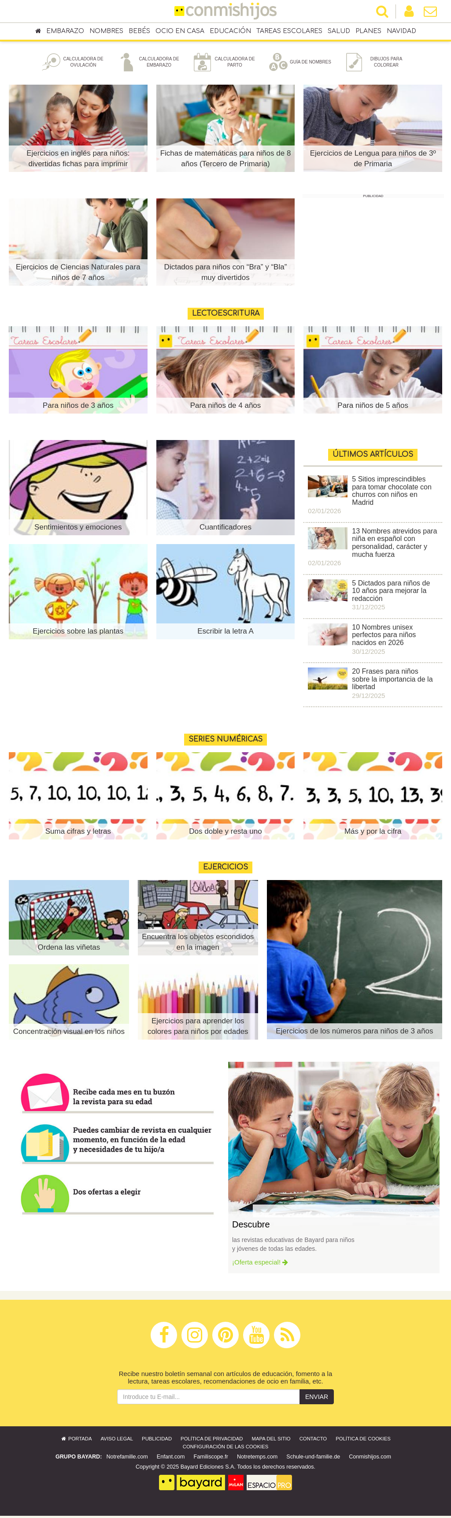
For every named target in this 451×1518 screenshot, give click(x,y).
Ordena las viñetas (69, 949)
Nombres (106, 31)
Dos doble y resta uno (225, 833)
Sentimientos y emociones (78, 529)
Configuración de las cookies (226, 1448)
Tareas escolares (289, 31)
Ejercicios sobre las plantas (78, 633)
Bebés (139, 31)
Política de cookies (363, 1440)
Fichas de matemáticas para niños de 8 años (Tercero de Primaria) (225, 160)
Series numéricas (225, 742)
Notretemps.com (257, 1459)
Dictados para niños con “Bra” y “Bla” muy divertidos (225, 274)
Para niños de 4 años (225, 407)
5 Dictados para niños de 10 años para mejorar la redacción (391, 593)
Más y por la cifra (372, 833)
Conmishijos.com (370, 1459)
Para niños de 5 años (372, 407)
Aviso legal (117, 1440)
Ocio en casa (179, 31)
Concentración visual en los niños (69, 1028)
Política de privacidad (212, 1440)
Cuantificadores (225, 529)
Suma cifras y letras (78, 833)
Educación (230, 31)
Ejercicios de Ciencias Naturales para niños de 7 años (78, 274)
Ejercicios (225, 869)
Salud (339, 31)
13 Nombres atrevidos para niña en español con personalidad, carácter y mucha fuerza (394, 545)
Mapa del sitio (271, 1440)
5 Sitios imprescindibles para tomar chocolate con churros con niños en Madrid (392, 492)
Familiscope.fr (211, 1459)
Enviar (316, 1398)
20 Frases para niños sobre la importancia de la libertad (392, 681)
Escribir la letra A (225, 633)
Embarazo (65, 31)
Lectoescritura (225, 316)
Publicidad (157, 1440)
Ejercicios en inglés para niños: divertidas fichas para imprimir (77, 160)
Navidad (401, 31)
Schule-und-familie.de (313, 1459)
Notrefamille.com (127, 1459)
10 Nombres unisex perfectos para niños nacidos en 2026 (384, 637)
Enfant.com (171, 1459)
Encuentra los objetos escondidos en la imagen (197, 944)
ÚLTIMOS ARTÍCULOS (373, 457)
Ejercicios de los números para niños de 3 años (354, 1033)
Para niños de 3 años (78, 407)
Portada (76, 1440)
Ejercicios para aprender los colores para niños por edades (198, 1028)
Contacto (313, 1440)
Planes (368, 31)
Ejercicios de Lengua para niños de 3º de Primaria (373, 160)
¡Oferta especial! (260, 1264)
